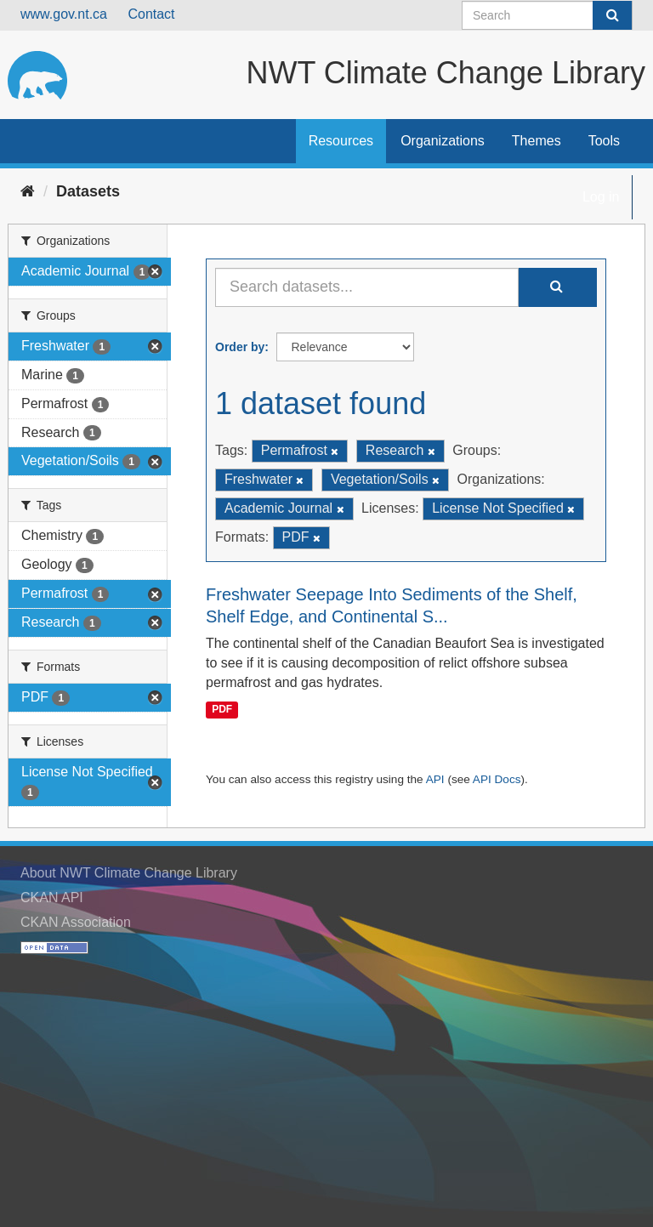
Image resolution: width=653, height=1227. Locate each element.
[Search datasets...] (367, 287)
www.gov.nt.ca (63, 14)
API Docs (497, 779)
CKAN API (51, 897)
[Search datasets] (547, 15)
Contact (151, 14)
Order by (239, 347)
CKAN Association (75, 922)
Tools (604, 140)
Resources (341, 140)
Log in (601, 197)
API (435, 779)
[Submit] (612, 15)
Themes (536, 140)
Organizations (442, 140)
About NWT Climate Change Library (128, 873)
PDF (222, 709)
